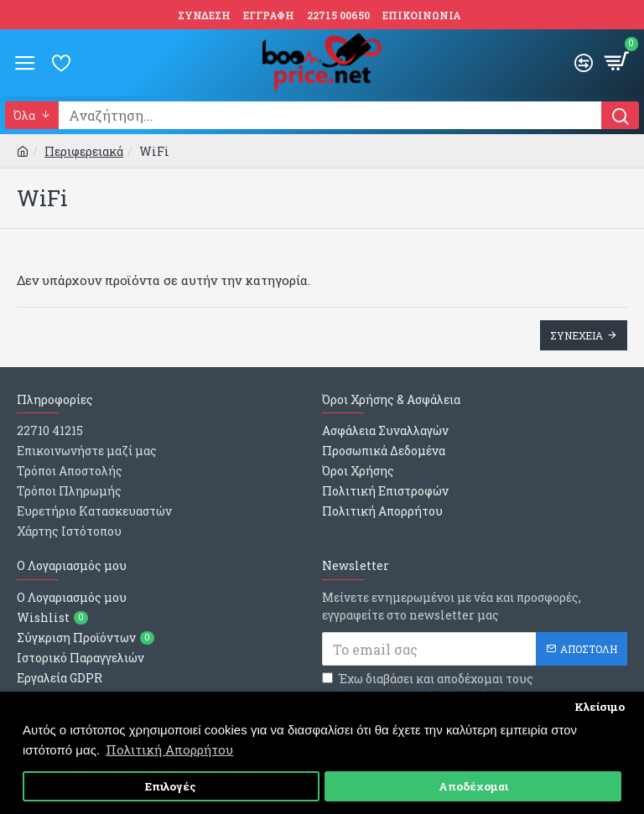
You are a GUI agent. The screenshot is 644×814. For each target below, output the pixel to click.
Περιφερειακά (83, 151)
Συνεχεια (576, 335)
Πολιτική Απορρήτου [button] (169, 749)
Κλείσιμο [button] (599, 706)
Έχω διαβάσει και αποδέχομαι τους (427, 688)
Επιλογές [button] (170, 786)
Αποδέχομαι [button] (473, 786)
